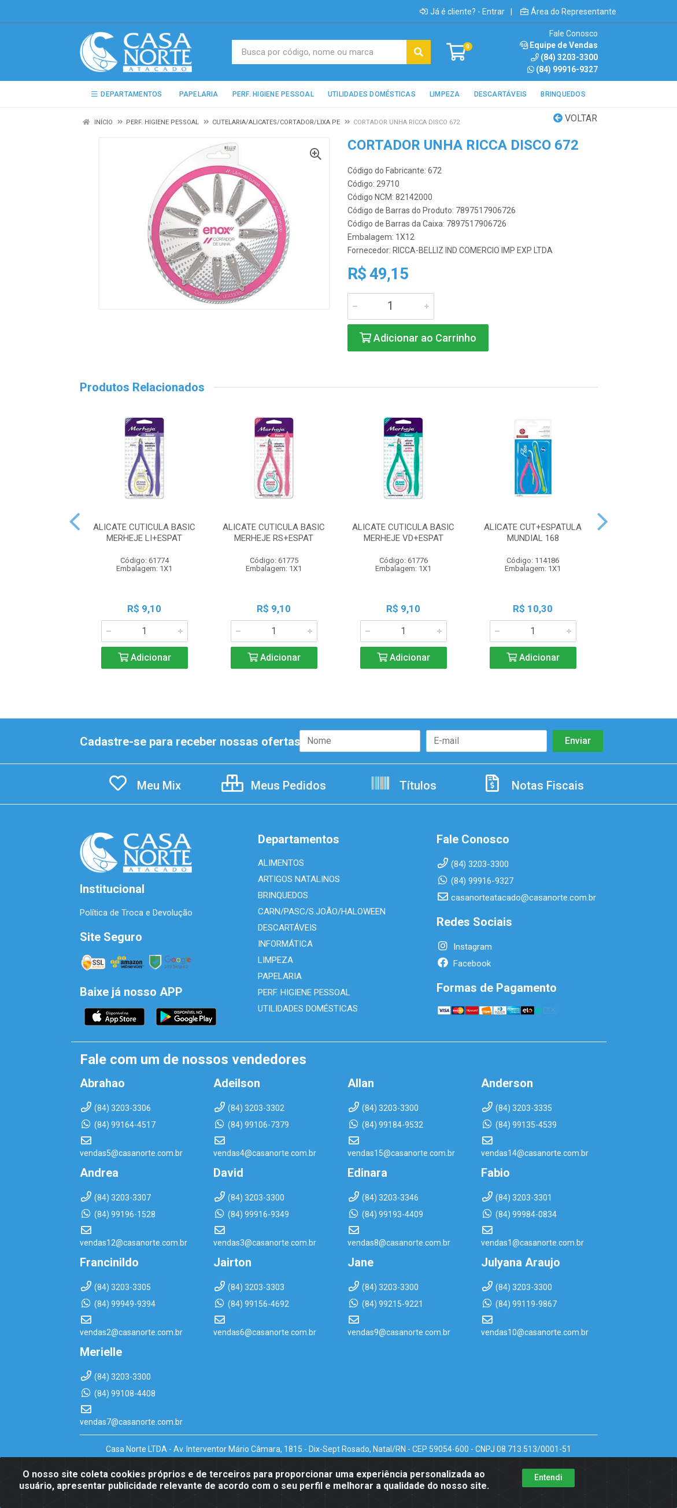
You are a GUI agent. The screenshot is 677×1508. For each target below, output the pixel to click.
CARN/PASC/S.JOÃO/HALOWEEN (322, 911)
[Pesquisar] (418, 52)
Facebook (463, 963)
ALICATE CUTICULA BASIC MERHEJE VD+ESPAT (403, 532)
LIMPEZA (275, 960)
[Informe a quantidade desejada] (390, 306)
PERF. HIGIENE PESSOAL (304, 992)
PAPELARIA (280, 976)
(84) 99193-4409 (385, 1214)
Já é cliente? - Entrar (462, 12)
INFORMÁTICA (285, 944)
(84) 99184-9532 (385, 1124)
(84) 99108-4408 (118, 1393)
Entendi (548, 1477)
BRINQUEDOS (283, 895)
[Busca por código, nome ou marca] (319, 52)
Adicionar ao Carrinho (418, 338)
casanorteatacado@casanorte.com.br (516, 897)
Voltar (575, 118)
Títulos (403, 785)
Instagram (464, 947)
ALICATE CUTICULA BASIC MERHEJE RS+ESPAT (274, 532)
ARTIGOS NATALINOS (299, 879)
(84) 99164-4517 (118, 1124)
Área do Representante (568, 12)
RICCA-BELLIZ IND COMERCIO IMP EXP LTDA (473, 250)
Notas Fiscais (533, 785)
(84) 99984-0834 (519, 1214)
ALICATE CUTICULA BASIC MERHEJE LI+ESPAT (144, 532)
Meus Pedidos (273, 785)
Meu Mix (144, 785)
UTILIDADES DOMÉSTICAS (308, 1008)
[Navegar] (75, 522)
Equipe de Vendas (559, 45)
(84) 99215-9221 (385, 1304)
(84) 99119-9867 (519, 1304)
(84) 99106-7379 (251, 1124)
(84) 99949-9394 (118, 1304)
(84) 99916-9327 (562, 69)
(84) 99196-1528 (118, 1214)
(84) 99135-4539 (519, 1124)
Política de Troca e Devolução (136, 912)
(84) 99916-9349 (251, 1214)
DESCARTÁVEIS (287, 927)
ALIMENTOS (281, 863)
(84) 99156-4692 (251, 1304)
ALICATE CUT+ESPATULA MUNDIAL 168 (533, 532)
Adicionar (144, 657)
